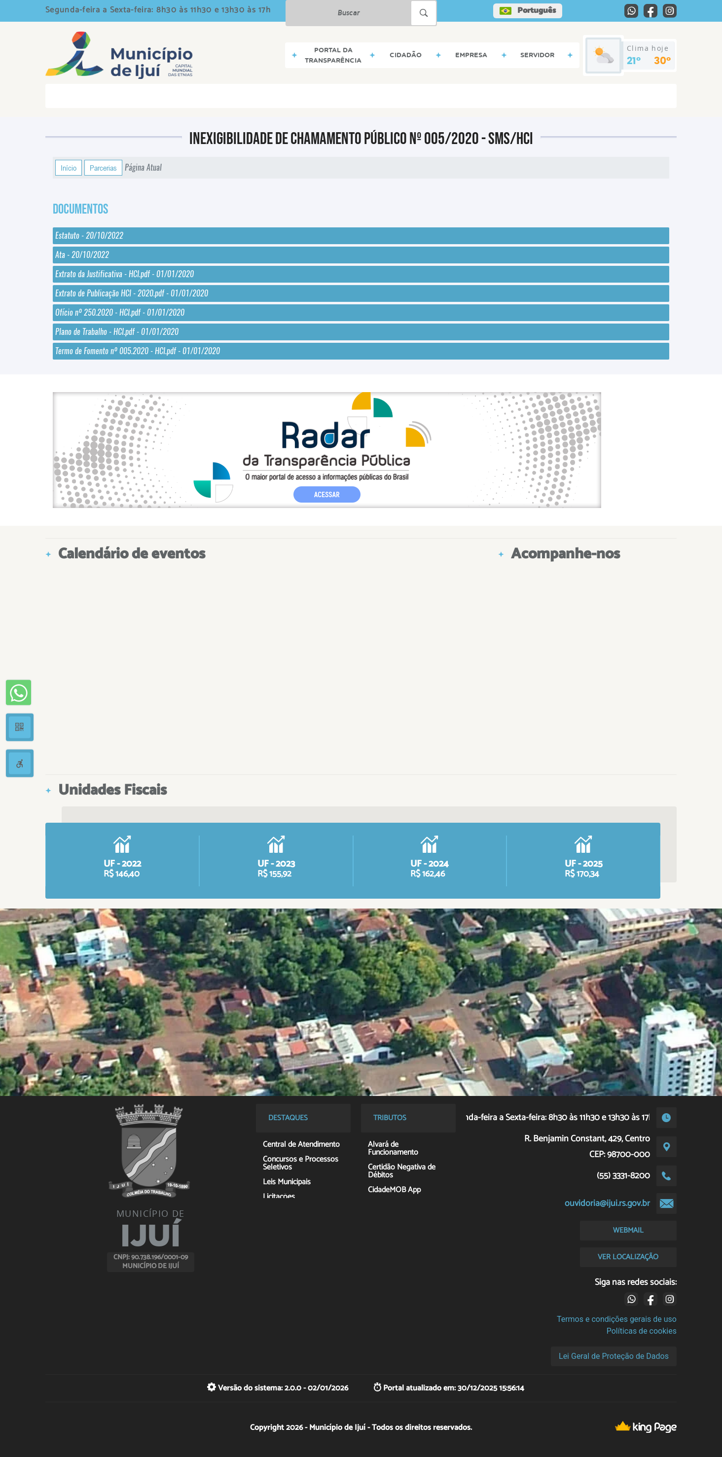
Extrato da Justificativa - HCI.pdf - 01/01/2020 (124, 274)
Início (68, 168)
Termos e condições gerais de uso (617, 1319)
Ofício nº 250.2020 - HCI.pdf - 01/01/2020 (119, 312)
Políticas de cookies (642, 1331)
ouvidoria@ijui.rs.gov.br (607, 1203)
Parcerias (103, 168)
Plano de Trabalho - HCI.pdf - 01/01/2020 (117, 332)
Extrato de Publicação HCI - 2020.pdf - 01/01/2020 (131, 293)
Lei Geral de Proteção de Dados (614, 1356)
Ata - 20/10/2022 (82, 255)
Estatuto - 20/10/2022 (89, 235)
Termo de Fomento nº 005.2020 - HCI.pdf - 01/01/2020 (137, 351)
